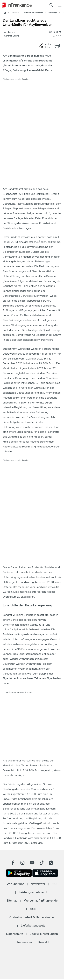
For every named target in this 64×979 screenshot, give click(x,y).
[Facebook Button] (13, 863)
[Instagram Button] (22, 863)
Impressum (24, 942)
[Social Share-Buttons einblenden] (45, 47)
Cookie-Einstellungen (44, 934)
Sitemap (11, 901)
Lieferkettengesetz (33, 925)
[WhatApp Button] (51, 863)
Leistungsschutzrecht (33, 892)
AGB (33, 909)
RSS (54, 884)
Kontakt (43, 942)
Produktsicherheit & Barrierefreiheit (32, 917)
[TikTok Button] (42, 863)
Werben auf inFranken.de (41, 901)
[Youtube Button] (32, 863)
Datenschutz (14, 934)
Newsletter (38, 884)
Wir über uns (15, 884)
